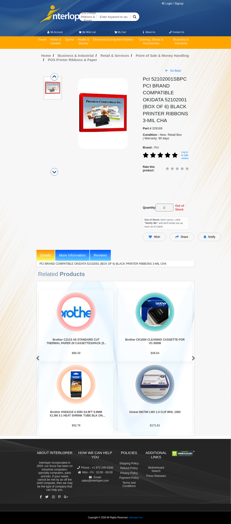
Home (46, 56)
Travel (42, 39)
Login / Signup (172, 3)
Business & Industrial (181, 41)
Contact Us (176, 32)
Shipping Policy (129, 463)
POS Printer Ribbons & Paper (88, 16)
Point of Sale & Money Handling (162, 56)
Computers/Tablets (120, 39)
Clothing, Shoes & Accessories (151, 41)
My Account (55, 32)
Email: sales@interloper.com (95, 479)
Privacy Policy (129, 473)
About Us (148, 32)
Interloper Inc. (136, 517)
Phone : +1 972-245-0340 (95, 467)
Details (45, 255)
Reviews (100, 255)
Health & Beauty (83, 41)
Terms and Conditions (129, 484)
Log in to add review (184, 155)
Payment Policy (129, 477)
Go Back (173, 70)
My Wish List (87, 32)
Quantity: (148, 207)
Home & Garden (55, 41)
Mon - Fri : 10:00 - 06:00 (95, 472)
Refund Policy (129, 468)
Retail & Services (114, 56)
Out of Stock (179, 207)
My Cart (120, 32)
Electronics (100, 39)
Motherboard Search (156, 469)
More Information (72, 255)
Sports (69, 39)
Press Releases (156, 476)
